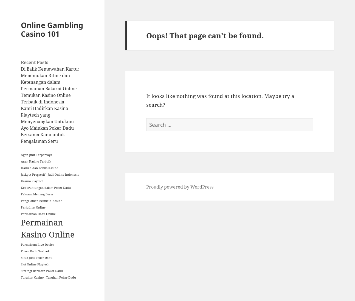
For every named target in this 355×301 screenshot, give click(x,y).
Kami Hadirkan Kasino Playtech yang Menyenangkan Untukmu (47, 115)
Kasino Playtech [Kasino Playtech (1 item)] (32, 181)
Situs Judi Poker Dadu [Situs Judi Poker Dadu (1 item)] (36, 258)
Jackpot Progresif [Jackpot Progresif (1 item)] (33, 174)
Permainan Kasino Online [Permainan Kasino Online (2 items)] (48, 228)
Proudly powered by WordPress (179, 187)
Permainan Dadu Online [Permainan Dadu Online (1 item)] (38, 214)
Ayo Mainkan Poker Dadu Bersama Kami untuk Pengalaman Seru (47, 134)
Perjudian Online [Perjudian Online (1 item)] (33, 207)
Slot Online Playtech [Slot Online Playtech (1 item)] (35, 264)
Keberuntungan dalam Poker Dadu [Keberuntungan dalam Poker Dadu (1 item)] (46, 188)
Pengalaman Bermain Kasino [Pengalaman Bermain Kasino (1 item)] (41, 201)
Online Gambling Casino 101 (52, 29)
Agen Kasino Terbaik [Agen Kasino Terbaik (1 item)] (36, 161)
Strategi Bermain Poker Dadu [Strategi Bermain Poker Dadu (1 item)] (42, 271)
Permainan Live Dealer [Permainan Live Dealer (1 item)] (37, 245)
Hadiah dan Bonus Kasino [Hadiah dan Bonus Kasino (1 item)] (39, 168)
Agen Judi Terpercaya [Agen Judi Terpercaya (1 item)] (36, 155)
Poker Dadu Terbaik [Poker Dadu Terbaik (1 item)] (35, 251)
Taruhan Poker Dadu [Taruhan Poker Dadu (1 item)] (61, 277)
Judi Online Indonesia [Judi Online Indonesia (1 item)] (63, 174)
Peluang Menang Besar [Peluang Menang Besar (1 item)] (37, 194)
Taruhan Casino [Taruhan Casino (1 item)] (32, 277)
